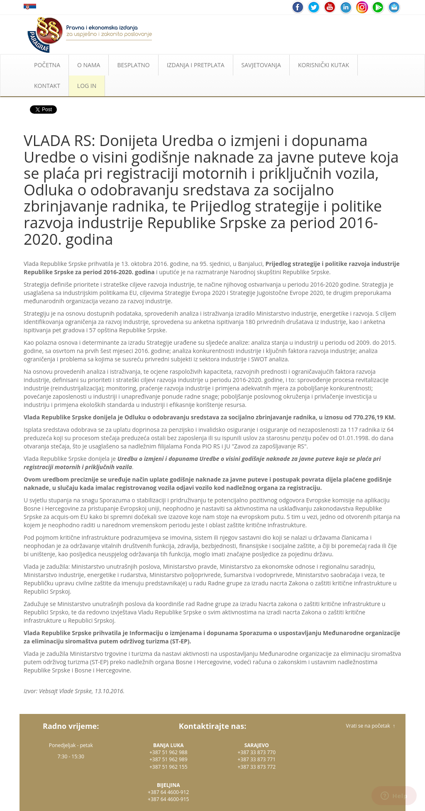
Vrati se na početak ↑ (370, 725)
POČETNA (47, 65)
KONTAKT (47, 86)
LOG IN (86, 86)
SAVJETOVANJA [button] (261, 65)
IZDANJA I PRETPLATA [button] (196, 65)
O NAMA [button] (88, 65)
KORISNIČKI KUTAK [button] (323, 65)
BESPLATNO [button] (133, 65)
